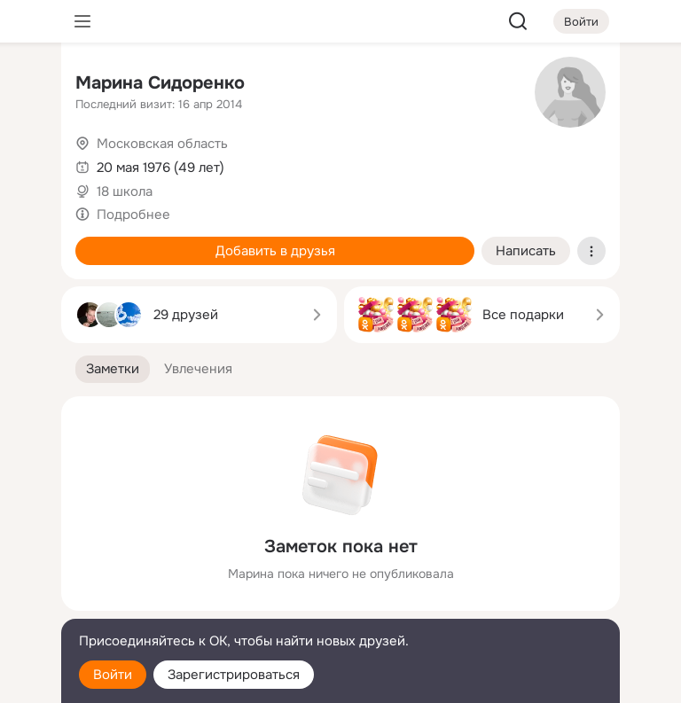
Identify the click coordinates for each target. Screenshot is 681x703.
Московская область (162, 143)
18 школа (125, 191)
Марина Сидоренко (160, 83)
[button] (112, 369)
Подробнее (133, 214)
